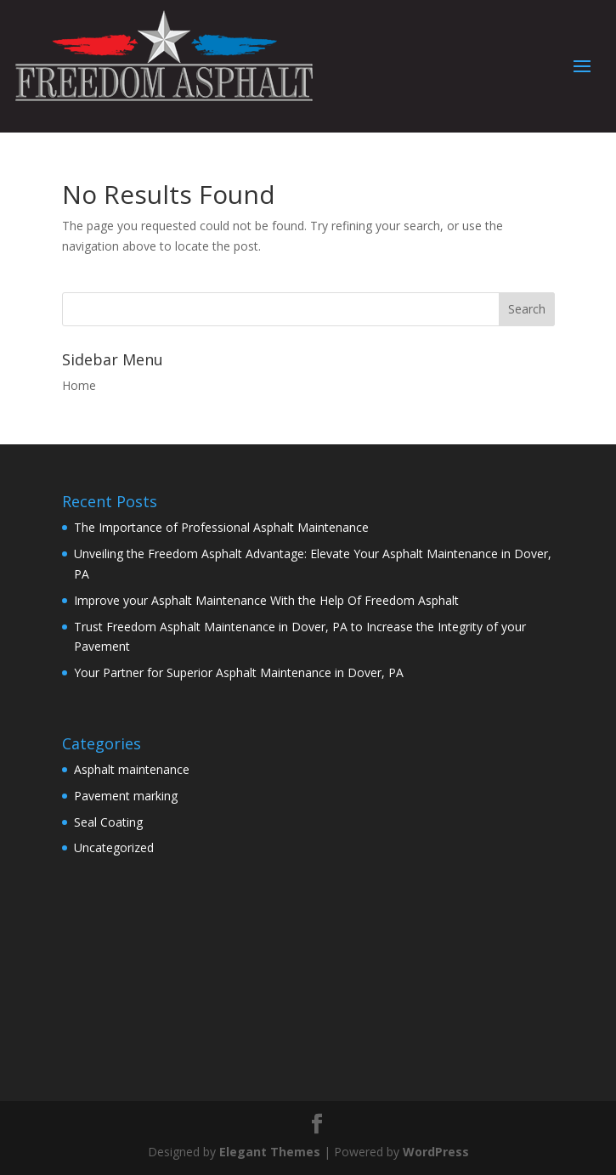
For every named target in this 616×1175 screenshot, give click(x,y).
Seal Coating (108, 822)
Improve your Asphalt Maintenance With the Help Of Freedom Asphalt (266, 600)
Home (79, 385)
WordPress (436, 1152)
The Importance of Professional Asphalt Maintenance (221, 527)
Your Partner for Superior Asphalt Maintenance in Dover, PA (239, 672)
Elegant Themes (269, 1152)
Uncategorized (114, 847)
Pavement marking (126, 796)
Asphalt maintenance (131, 769)
